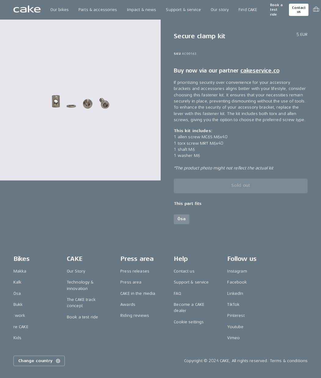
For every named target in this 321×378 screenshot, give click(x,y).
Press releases (134, 271)
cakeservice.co (259, 71)
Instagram (237, 271)
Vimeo (233, 337)
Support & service (183, 9)
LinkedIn (235, 293)
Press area (130, 282)
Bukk (18, 304)
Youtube (235, 326)
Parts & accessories (97, 9)
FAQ (177, 293)
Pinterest (235, 315)
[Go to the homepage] (27, 10)
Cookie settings (189, 322)
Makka (20, 271)
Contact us (298, 10)
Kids (17, 337)
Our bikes (59, 9)
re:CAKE (20, 326)
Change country (39, 361)
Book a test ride (276, 10)
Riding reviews (134, 315)
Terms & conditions (289, 360)
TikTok (233, 304)
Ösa (17, 293)
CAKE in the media (137, 293)
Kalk (17, 282)
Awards (127, 304)
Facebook (237, 282)
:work (19, 315)
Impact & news (141, 9)
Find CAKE (248, 9)
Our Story (76, 271)
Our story (220, 9)
